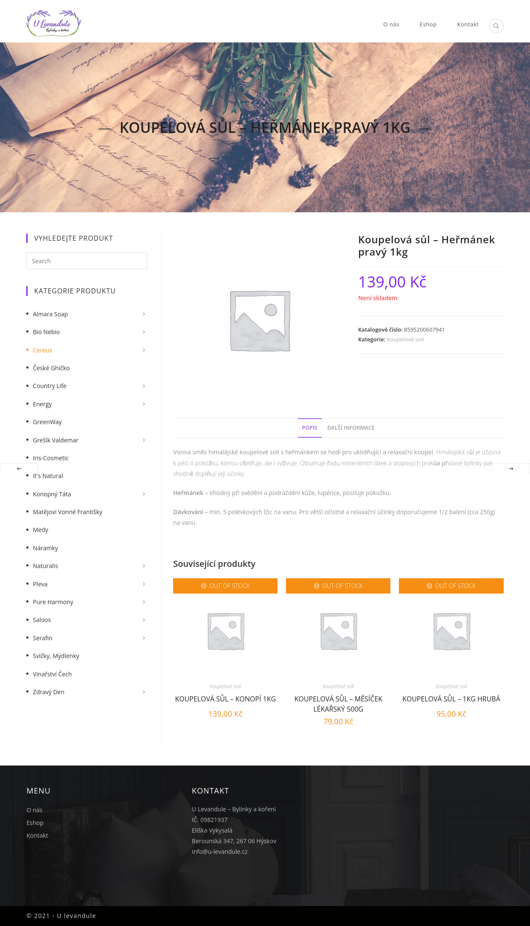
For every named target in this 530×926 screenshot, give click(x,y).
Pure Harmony (53, 602)
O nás (34, 810)
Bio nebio (46, 332)
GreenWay (47, 422)
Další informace (351, 427)
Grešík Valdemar (56, 440)
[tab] (310, 428)
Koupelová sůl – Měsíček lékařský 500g (338, 703)
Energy (42, 404)
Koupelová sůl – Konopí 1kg (225, 699)
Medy (40, 530)
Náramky (45, 548)
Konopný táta (52, 494)
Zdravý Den (48, 692)
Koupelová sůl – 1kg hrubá (451, 699)
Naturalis (45, 566)
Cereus (42, 350)
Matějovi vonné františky (67, 512)
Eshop (34, 823)
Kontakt (37, 835)
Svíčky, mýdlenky (56, 656)
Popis (309, 427)
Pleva (40, 584)
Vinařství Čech (52, 674)
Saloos (42, 620)
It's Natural (48, 476)
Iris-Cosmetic (50, 458)
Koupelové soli (405, 339)
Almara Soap (50, 314)
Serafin (42, 638)
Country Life (49, 386)
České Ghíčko (51, 368)
